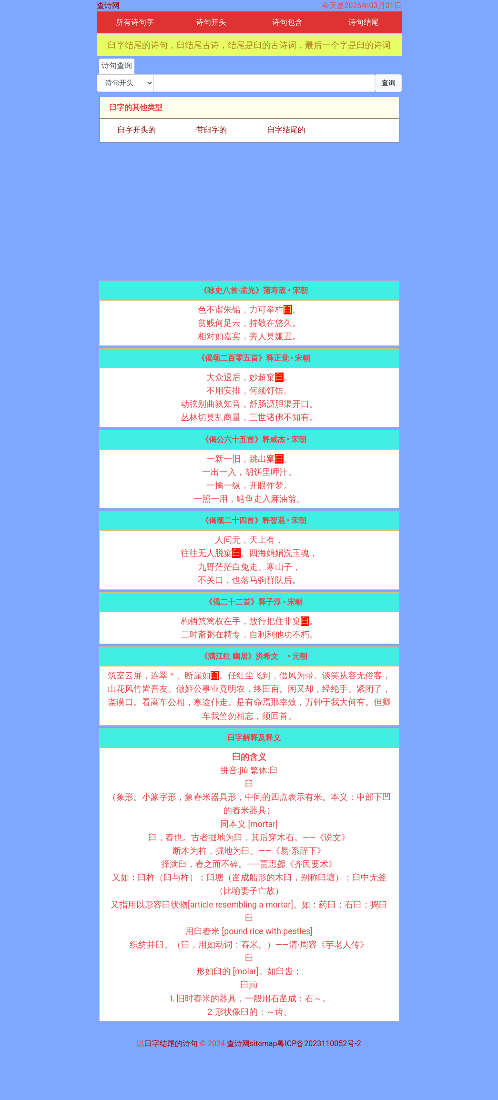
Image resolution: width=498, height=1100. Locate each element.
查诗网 (108, 5)
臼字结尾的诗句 (171, 1043)
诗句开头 (211, 22)
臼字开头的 (137, 129)
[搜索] (264, 83)
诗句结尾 (363, 22)
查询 (388, 83)
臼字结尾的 (286, 129)
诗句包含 (287, 22)
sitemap (263, 1043)
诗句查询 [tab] (117, 65)
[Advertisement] (249, 211)
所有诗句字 (135, 22)
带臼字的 (211, 129)
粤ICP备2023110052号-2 (319, 1043)
